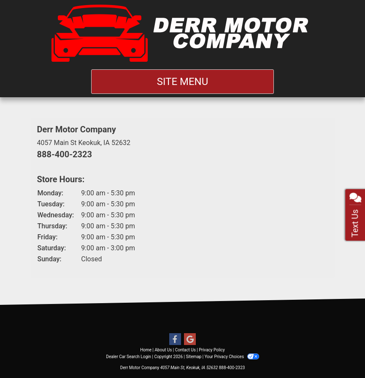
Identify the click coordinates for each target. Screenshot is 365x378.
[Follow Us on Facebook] (175, 339)
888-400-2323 (64, 154)
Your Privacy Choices (232, 356)
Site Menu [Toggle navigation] (182, 82)
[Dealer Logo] (182, 33)
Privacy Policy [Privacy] (212, 350)
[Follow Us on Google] (190, 339)
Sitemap (193, 356)
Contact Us (185, 350)
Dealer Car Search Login (128, 356)
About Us (163, 350)
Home (145, 350)
